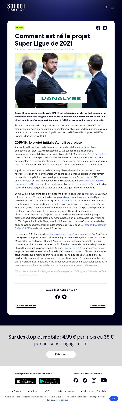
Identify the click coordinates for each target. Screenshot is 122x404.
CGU (48, 391)
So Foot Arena (54, 7)
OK (113, 398)
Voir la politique (61, 400)
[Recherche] (105, 7)
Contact (17, 391)
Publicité (33, 391)
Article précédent (25, 305)
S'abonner (61, 354)
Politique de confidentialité (95, 391)
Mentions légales (66, 391)
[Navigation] (112, 7)
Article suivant (98, 305)
